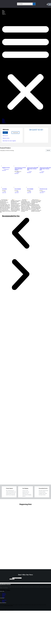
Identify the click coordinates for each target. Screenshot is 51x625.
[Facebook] (0, 590)
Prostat (18, 172)
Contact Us (4, 14)
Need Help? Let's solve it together (9, 140)
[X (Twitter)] (2, 590)
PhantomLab (6, 169)
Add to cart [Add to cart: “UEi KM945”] (4, 192)
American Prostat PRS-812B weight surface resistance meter (45, 168)
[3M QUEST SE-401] (45, 187)
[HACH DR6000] (33, 187)
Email (11, 577)
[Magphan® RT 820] (8, 165)
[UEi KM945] (8, 187)
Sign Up (3, 597)
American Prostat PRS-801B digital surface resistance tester (32, 168)
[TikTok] (5, 590)
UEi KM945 (4, 188)
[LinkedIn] (3, 590)
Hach (18, 191)
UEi (5, 191)
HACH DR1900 (18, 188)
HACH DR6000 (30, 188)
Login (3, 596)
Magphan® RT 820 (6, 167)
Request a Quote (6, 138)
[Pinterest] (7, 590)
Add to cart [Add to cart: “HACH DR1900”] (16, 192)
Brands (3, 12)
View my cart (5, 135)
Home (3, 10)
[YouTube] (8, 590)
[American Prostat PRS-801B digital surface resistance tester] (33, 165)
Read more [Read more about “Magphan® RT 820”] (4, 170)
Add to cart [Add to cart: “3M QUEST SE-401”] (41, 192)
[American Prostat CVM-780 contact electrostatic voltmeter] (20, 165)
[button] (25, 67)
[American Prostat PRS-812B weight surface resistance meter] (45, 165)
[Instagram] (4, 590)
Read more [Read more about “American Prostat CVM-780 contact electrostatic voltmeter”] (16, 173)
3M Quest (43, 191)
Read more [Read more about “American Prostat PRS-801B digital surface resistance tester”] (29, 172)
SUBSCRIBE (12, 579)
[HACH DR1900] (20, 187)
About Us (3, 13)
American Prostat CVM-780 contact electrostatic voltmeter (20, 168)
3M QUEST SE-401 (43, 188)
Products (3, 11)
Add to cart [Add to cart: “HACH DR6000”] (29, 192)
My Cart (3, 601)
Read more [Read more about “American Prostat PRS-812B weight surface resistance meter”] (41, 172)
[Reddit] (9, 590)
